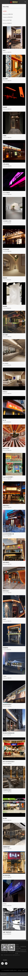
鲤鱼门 (4, 50)
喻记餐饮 (5, 818)
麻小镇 (4, 420)
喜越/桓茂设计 (6, 505)
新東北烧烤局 (6, 562)
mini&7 (4, 619)
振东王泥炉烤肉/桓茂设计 (9, 761)
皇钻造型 (5, 306)
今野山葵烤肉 (6, 164)
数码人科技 (24, 970)
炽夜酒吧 (5, 107)
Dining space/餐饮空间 (8, 14)
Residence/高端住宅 (7, 23)
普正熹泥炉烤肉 (6, 875)
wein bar (4, 903)
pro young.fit (5, 363)
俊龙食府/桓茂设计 (7, 704)
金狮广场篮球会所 (7, 932)
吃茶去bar (5, 391)
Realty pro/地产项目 (7, 20)
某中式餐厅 (5, 334)
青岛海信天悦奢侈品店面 (8, 733)
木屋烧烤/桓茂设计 (7, 790)
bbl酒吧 (4, 135)
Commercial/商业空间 (7, 17)
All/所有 (5, 11)
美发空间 (5, 278)
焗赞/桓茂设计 (6, 590)
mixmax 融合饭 (6, 192)
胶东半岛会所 (6, 448)
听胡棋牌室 (5, 647)
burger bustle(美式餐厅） (8, 477)
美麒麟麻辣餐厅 (6, 846)
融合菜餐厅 (5, 78)
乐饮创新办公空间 (7, 221)
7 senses (4, 676)
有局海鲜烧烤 (6, 249)
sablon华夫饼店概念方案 (8, 534)
